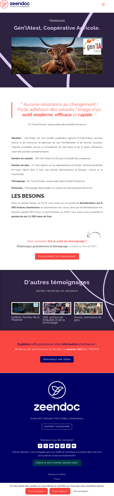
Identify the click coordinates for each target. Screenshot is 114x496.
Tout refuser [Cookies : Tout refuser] (59, 491)
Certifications (76, 414)
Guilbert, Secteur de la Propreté (25, 314)
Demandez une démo (57, 355)
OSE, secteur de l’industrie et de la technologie (54, 315)
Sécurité (48, 414)
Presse (57, 474)
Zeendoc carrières (57, 479)
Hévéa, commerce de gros (87, 314)
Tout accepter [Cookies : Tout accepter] (36, 491)
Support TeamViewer (57, 422)
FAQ (56, 414)
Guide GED (36, 414)
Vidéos (64, 414)
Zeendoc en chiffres (57, 470)
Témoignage (57, 16)
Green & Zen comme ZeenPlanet (57, 458)
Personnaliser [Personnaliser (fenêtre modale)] (80, 491)
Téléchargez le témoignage (57, 252)
